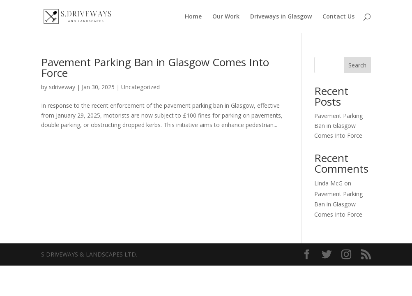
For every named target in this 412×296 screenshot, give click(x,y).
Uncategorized (140, 87)
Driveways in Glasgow (281, 17)
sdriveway (62, 87)
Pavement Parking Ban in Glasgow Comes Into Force (155, 67)
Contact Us (338, 17)
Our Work (225, 17)
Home (193, 17)
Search (357, 65)
